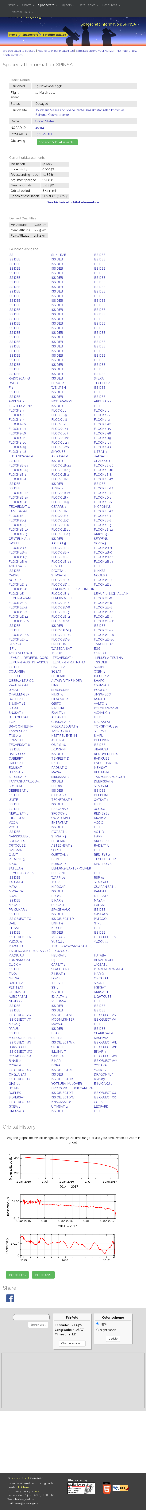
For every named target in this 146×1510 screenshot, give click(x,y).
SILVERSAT (17, 1097)
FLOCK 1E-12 (103, 529)
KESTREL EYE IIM (64, 735)
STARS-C (15, 644)
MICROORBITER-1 (22, 1038)
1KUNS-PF (58, 749)
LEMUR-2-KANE (20, 598)
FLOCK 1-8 (59, 419)
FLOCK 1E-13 (18, 534)
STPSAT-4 (58, 836)
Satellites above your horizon (96, 50)
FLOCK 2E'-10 (19, 621)
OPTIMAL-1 (17, 992)
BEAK (55, 1033)
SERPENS (101, 539)
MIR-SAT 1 (101, 896)
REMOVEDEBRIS (106, 754)
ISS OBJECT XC (20, 1070)
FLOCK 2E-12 (18, 616)
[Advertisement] (73, 1380)
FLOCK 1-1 (59, 410)
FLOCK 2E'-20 (104, 639)
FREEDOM (59, 644)
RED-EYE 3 (17, 859)
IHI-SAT (14, 928)
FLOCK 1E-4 (103, 516)
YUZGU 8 (58, 937)
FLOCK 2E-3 (17, 593)
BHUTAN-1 (101, 772)
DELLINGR (101, 740)
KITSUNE (57, 928)
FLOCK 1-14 (59, 429)
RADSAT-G (59, 768)
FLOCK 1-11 (59, 424)
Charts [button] (27, 5)
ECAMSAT (16, 740)
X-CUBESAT (102, 676)
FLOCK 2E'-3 (103, 580)
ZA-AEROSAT (19, 685)
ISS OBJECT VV (105, 1019)
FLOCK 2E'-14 (104, 630)
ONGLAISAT (17, 1074)
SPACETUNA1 (61, 969)
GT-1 (97, 923)
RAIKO (13, 383)
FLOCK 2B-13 (61, 561)
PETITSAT (16, 987)
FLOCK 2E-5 (18, 603)
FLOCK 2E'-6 (60, 607)
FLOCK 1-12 (102, 424)
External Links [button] (20, 12)
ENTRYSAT (59, 822)
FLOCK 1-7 (16, 419)
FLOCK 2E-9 (60, 612)
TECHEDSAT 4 (19, 506)
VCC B (13, 827)
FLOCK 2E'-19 (61, 639)
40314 (39, 128)
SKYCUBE (58, 452)
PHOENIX (58, 676)
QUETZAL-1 (59, 855)
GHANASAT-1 (61, 722)
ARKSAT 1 (101, 992)
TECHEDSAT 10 (105, 859)
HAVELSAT (59, 667)
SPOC (13, 864)
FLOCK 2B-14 (103, 561)
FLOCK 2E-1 (102, 584)
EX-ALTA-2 (59, 996)
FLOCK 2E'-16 (19, 635)
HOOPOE (100, 690)
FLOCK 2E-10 (103, 612)
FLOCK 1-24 (102, 442)
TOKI (12, 722)
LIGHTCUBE (102, 996)
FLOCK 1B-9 (60, 497)
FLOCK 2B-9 (18, 561)
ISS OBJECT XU (105, 1093)
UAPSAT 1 (101, 456)
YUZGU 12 (16, 946)
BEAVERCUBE (104, 960)
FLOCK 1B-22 (103, 493)
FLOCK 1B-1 (17, 474)
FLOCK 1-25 (17, 447)
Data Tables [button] (87, 5)
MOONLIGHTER (63, 1019)
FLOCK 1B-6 (103, 502)
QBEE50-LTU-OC (21, 680)
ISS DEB (100, 255)
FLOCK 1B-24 (18, 465)
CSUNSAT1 (101, 685)
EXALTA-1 (58, 713)
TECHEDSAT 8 (61, 800)
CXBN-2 (99, 671)
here (36, 1491)
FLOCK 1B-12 (103, 511)
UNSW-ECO (102, 694)
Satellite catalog (54, 34)
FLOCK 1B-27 (103, 488)
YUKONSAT (59, 1001)
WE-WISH (58, 387)
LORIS (55, 978)
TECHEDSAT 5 (63, 658)
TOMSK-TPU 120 (106, 726)
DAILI (13, 923)
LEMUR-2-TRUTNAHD (69, 662)
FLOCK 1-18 (102, 433)
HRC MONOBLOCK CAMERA (72, 1088)
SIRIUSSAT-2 (60, 777)
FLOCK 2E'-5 (18, 607)
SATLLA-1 (16, 868)
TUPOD (56, 653)
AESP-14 (57, 488)
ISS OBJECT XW (63, 1097)
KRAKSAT (101, 818)
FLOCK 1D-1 (102, 497)
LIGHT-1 (57, 923)
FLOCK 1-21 (17, 438)
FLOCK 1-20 (17, 442)
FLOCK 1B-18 (61, 479)
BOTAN (14, 1088)
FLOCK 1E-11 (60, 529)
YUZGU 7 (57, 942)
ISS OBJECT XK (62, 1079)
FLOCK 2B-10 (103, 557)
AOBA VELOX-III (20, 653)
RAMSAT (100, 891)
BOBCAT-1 (59, 864)
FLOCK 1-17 (59, 433)
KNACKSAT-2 (61, 1102)
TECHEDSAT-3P (20, 406)
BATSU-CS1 (17, 754)
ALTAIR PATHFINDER (66, 680)
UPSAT (14, 690)
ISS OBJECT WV (105, 1056)
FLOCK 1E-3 (17, 520)
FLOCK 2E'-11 (61, 621)
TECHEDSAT (103, 383)
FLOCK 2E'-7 (18, 612)
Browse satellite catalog (19, 50)
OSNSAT (100, 653)
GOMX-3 (100, 543)
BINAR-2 (15, 1061)
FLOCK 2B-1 (17, 548)
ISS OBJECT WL (105, 1042)
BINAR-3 (57, 1061)
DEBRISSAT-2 (19, 790)
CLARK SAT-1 (103, 1033)
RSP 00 (56, 786)
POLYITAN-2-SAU (106, 708)
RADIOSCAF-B (19, 378)
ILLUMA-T (58, 1051)
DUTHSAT (16, 699)
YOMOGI (100, 1070)
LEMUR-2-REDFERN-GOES (28, 658)
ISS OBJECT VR (62, 1015)
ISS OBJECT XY (20, 1102)
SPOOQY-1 (59, 813)
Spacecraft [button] (46, 5)
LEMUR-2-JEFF (62, 598)
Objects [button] (66, 5)
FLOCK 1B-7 (17, 479)
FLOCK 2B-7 (18, 557)
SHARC (99, 680)
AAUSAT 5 (58, 543)
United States (44, 121)
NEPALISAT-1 (18, 813)
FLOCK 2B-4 (18, 552)
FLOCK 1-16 (17, 433)
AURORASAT (18, 996)
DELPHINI (101, 795)
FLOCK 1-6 (102, 415)
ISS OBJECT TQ (20, 937)
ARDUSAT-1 (17, 401)
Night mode (106, 1330)
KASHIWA (101, 1038)
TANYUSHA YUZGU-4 (24, 781)
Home (13, 34)
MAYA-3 (99, 900)
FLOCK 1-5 (59, 415)
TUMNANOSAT (20, 960)
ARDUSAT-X (102, 401)
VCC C (98, 822)
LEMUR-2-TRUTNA (109, 658)
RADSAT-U (102, 845)
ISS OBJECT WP (105, 1047)
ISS (11, 255)
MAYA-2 (14, 887)
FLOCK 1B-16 (103, 470)
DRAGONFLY (103, 1074)
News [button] (11, 5)
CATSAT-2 (58, 795)
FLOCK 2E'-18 (104, 635)
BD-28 (56, 896)
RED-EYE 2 (102, 855)
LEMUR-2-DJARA (21, 873)
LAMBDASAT (18, 511)
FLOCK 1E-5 (17, 525)
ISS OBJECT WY (105, 1061)
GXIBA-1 (15, 1106)
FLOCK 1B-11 (60, 511)
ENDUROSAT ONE (107, 763)
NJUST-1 (57, 694)
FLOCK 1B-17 (103, 479)
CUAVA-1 (57, 905)
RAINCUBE (101, 758)
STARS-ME (102, 786)
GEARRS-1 (58, 506)
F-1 (11, 387)
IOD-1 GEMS (17, 818)
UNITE (13, 800)
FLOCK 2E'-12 (104, 621)
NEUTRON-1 (103, 864)
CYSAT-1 (15, 1065)
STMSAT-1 (58, 575)
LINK (54, 685)
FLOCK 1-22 (60, 438)
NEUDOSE (16, 1001)
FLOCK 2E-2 (18, 589)
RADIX (55, 763)
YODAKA (100, 1065)
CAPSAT (100, 905)
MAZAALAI (102, 722)
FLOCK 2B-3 (103, 548)
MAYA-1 (57, 772)
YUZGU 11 (101, 942)
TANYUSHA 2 (61, 731)
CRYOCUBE (17, 845)
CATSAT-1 (101, 800)
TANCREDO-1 (104, 644)
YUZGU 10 (62, 951)
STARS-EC (101, 882)
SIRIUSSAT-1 (18, 777)
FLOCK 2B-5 (60, 552)
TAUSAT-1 (16, 882)
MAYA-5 (14, 1024)
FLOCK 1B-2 (60, 474)
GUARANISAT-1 (105, 887)
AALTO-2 (100, 703)
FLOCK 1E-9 (103, 525)
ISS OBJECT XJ (19, 1079)
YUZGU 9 (15, 942)
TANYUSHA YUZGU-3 (109, 777)
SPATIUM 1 (16, 786)
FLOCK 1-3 (16, 410)
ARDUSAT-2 (60, 456)
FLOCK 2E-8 (103, 603)
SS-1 (54, 987)
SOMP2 (99, 667)
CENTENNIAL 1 (19, 539)
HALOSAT (16, 763)
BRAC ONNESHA (21, 726)
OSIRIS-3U (58, 745)
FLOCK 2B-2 (60, 548)
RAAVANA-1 (59, 809)
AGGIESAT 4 (18, 566)
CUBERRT (16, 758)
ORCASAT (101, 978)
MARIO (99, 974)
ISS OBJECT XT (62, 1093)
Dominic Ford (20, 1478)
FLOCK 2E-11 (60, 616)
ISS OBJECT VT (20, 1019)
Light (101, 1324)
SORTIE (57, 850)
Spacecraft (30, 34)
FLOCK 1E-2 (17, 516)
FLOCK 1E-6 (60, 525)
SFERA (99, 378)
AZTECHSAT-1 (61, 845)
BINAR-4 (100, 1051)
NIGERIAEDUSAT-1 (64, 726)
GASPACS (101, 914)
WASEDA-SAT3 (62, 648)
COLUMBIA (17, 671)
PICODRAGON (61, 401)
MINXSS (99, 571)
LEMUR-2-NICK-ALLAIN (111, 593)
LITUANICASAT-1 (21, 456)
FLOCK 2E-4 (60, 593)
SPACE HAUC (60, 909)
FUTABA (100, 955)
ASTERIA (57, 740)
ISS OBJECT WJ (20, 1042)
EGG (97, 648)
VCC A (13, 822)
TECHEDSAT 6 (19, 745)
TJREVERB (59, 983)
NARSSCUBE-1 (19, 836)
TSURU (56, 882)
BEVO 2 (56, 566)
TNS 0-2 (15, 735)
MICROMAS (102, 506)
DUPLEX (15, 1093)
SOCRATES (17, 841)
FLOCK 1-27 (102, 447)
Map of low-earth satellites (56, 50)
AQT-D (99, 832)
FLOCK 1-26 (60, 447)
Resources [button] (110, 5)
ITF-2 (13, 648)
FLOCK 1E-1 (59, 516)
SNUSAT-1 (16, 713)
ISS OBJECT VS (105, 1015)
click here (23, 1487)
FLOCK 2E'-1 (60, 580)
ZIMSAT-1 (58, 974)
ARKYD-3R (102, 534)
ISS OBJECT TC (20, 919)
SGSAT (56, 671)
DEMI (55, 859)
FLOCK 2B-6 (103, 552)
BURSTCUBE (18, 1047)
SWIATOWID (60, 818)
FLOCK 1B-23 (61, 465)
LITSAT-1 (100, 452)
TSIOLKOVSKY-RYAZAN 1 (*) (71, 946)
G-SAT (13, 855)
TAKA (13, 974)
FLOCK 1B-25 (18, 470)
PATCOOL (101, 919)
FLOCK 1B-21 (60, 493)
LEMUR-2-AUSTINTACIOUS (28, 662)
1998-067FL (44, 134)
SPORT (99, 983)
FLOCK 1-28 (17, 452)
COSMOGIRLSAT (21, 1056)
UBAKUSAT (102, 749)
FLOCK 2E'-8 (103, 607)
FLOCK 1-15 (102, 429)
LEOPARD (101, 1106)
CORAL (99, 1102)
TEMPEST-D (60, 758)
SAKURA (57, 1056)
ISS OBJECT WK (63, 1042)
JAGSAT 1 (101, 964)
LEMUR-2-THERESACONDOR (72, 589)
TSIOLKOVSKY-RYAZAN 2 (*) (29, 951)
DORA (55, 1065)
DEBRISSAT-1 (103, 781)
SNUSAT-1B (17, 703)
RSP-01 (99, 877)
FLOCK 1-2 (102, 410)
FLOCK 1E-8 (103, 520)
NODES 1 (15, 580)
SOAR (13, 896)
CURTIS (56, 1038)
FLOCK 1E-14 (60, 534)
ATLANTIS (58, 717)
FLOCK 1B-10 (18, 497)
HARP (98, 836)
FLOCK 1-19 (102, 438)
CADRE (14, 575)
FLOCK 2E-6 (103, 598)
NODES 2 (100, 575)
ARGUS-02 (101, 841)
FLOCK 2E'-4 (60, 584)
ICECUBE (15, 676)
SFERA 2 (100, 731)
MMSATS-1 (17, 891)
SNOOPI (57, 1047)
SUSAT (14, 708)
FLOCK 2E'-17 (19, 639)
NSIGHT (100, 699)
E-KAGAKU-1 (103, 1083)
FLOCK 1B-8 (103, 474)
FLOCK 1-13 (17, 429)
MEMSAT (100, 768)
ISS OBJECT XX (105, 1097)
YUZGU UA (16, 955)
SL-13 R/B (58, 255)
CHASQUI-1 (102, 461)
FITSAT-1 (57, 383)
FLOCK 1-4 (17, 415)
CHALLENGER (19, 694)
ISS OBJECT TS (105, 937)
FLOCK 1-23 (60, 442)
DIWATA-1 (58, 571)
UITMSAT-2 (59, 1106)
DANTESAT (17, 983)
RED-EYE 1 (102, 813)
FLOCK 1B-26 (103, 465)
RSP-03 (99, 1079)
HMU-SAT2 (17, 1111)
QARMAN (15, 850)
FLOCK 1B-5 (60, 502)
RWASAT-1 (59, 832)
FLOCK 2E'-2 (18, 584)
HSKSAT (100, 987)
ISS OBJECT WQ (20, 1051)
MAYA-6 (57, 1024)
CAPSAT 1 (58, 964)
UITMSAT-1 (17, 772)
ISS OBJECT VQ (20, 1015)
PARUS (14, 1029)
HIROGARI (58, 887)
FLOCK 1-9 (102, 419)
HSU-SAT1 (58, 955)
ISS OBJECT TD (62, 919)
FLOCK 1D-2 (18, 502)
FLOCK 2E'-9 (103, 616)
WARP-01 (58, 877)
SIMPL (98, 735)
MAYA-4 (15, 905)
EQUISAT (15, 768)
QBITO (56, 703)
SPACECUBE (60, 690)
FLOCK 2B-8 (60, 557)
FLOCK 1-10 (17, 424)
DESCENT (58, 873)
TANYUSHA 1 (18, 731)
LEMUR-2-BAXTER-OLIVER (71, 868)
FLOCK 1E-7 (60, 520)
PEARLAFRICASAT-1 (108, 969)
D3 (53, 960)
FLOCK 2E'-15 (61, 635)
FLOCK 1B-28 (18, 493)
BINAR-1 (57, 900)
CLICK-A (15, 964)
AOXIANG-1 (102, 713)
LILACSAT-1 (59, 699)
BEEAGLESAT (19, 717)
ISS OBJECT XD (62, 1070)
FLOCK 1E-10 (18, 529)
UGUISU (99, 809)
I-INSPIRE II (59, 708)
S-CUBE (14, 543)
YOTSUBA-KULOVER (66, 1083)
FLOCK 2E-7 (60, 603)
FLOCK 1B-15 (60, 470)
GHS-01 (14, 1083)
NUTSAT (15, 978)
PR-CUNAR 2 (18, 909)
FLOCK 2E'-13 (61, 630)
